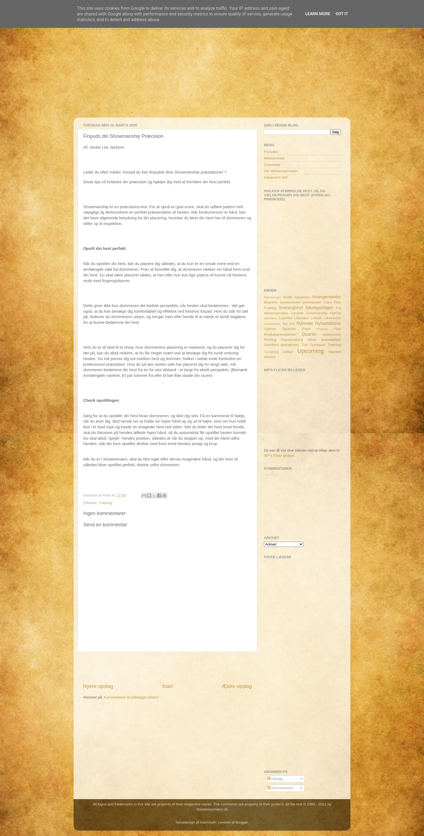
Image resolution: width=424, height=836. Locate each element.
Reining (270, 340)
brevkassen (312, 302)
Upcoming (310, 351)
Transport (317, 345)
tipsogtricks (290, 345)
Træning (105, 503)
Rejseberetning (292, 340)
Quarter (309, 334)
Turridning (271, 352)
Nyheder (305, 323)
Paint (306, 329)
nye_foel (288, 324)
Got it (342, 13)
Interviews (270, 318)
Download (272, 165)
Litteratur (301, 318)
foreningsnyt (291, 307)
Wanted (335, 352)
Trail (304, 345)
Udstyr (288, 352)
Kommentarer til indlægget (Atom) (131, 697)
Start (167, 686)
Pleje (337, 329)
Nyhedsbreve (328, 323)
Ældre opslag (237, 686)
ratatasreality (331, 335)
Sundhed (271, 345)
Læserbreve (332, 318)
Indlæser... (272, 474)
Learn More (317, 13)
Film (337, 302)
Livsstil (316, 318)
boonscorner (290, 302)
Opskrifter (289, 329)
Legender (286, 318)
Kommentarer (280, 788)
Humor (335, 313)
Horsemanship (316, 313)
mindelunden (272, 323)
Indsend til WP (275, 177)
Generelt (297, 313)
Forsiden (271, 152)
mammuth (208, 822)
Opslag (275, 779)
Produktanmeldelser (280, 334)
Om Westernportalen (280, 171)
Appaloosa (302, 297)
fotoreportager (319, 307)
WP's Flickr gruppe (279, 455)
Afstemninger (272, 297)
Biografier (271, 302)
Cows (328, 302)
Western (270, 357)
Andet (287, 297)
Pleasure (322, 329)
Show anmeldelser (324, 340)
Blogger (242, 822)
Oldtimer (270, 329)
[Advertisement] (212, 79)
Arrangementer (326, 296)
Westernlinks (274, 158)
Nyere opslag (98, 686)
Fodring (270, 308)
